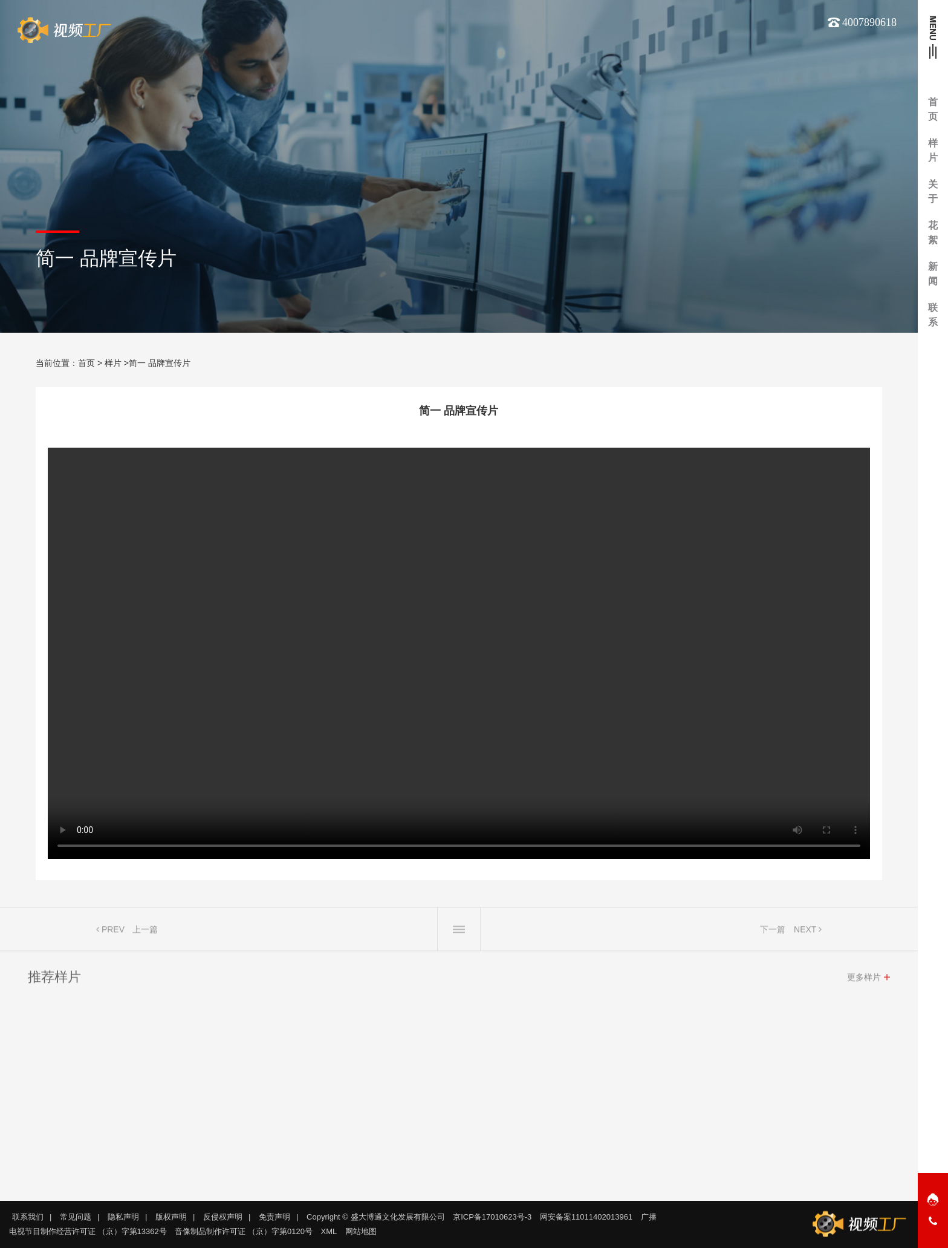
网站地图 (361, 1231)
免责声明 (274, 1216)
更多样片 (864, 980)
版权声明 (171, 1216)
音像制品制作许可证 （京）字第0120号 (244, 1231)
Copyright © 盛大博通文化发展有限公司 (375, 1216)
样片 (113, 363)
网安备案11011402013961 (586, 1216)
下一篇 (772, 933)
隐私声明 (123, 1216)
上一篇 (145, 933)
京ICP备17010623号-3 (492, 1216)
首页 (86, 363)
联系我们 (28, 1216)
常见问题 (75, 1216)
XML (329, 1231)
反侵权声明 (222, 1216)
